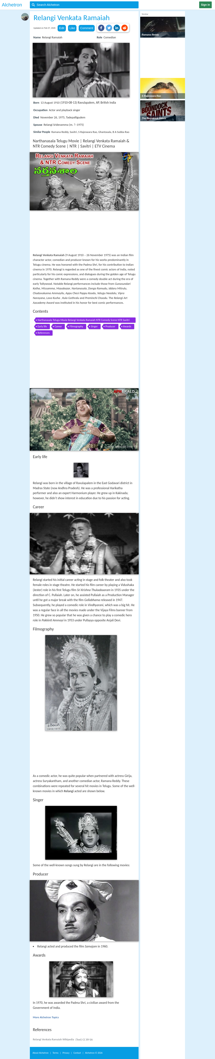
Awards (127, 326)
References (44, 332)
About (41, 1052)
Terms (55, 1052)
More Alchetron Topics (46, 1017)
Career (58, 326)
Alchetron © (94, 1052)
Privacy (66, 1052)
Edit (61, 28)
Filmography (76, 326)
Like (72, 28)
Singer (94, 326)
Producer (110, 326)
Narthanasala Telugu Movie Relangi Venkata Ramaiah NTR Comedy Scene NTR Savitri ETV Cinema (84, 320)
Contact (77, 1052)
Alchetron (12, 4)
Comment (86, 28)
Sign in (205, 4)
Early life (42, 326)
